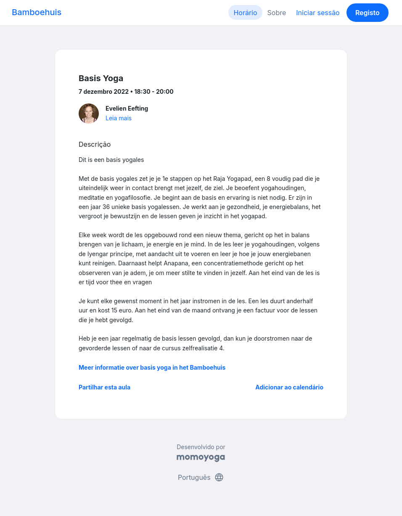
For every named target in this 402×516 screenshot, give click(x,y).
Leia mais (119, 118)
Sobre (276, 12)
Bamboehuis (36, 12)
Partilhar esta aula (104, 387)
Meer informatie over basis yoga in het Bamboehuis (152, 367)
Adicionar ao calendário (289, 387)
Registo (367, 12)
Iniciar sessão (317, 12)
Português (201, 477)
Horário (245, 12)
